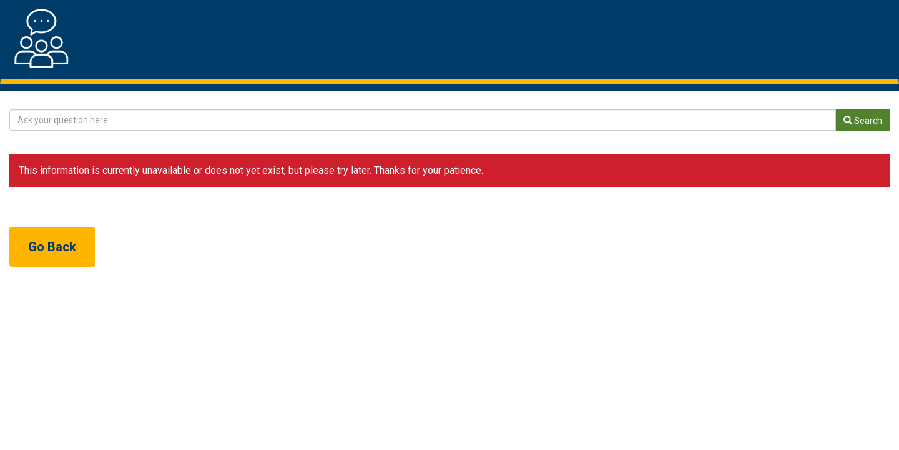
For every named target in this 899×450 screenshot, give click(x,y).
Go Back (52, 246)
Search (862, 121)
